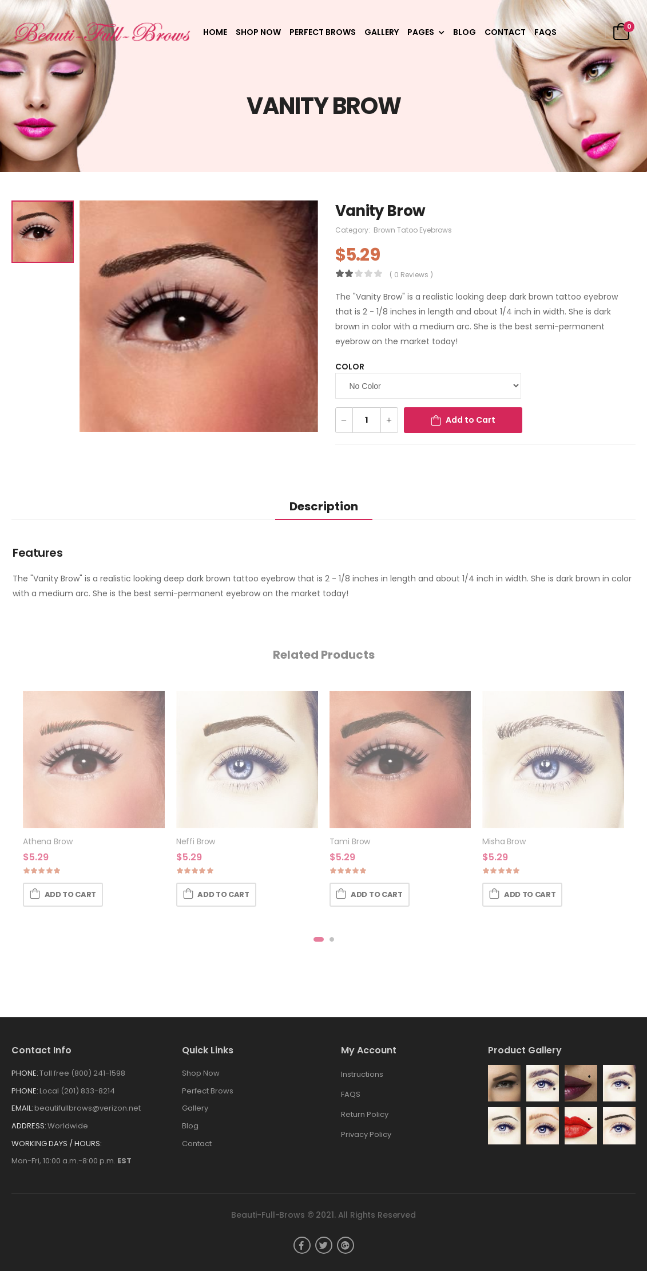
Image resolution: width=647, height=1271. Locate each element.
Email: (22, 1108)
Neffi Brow (196, 842)
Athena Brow (47, 842)
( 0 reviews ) (411, 274)
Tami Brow (350, 842)
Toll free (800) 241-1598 (82, 1073)
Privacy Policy (366, 1134)
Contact (505, 32)
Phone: (24, 1073)
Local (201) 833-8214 (77, 1090)
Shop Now (258, 32)
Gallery (381, 32)
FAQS (545, 32)
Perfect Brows (322, 32)
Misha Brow (504, 842)
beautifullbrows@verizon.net (87, 1108)
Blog (464, 32)
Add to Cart (470, 420)
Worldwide (67, 1125)
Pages (420, 32)
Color (349, 366)
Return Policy (364, 1114)
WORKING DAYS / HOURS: (56, 1143)
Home (215, 32)
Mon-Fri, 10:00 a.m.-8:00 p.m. (71, 1160)
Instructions (362, 1074)
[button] (319, 939)
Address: (28, 1125)
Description (323, 506)
